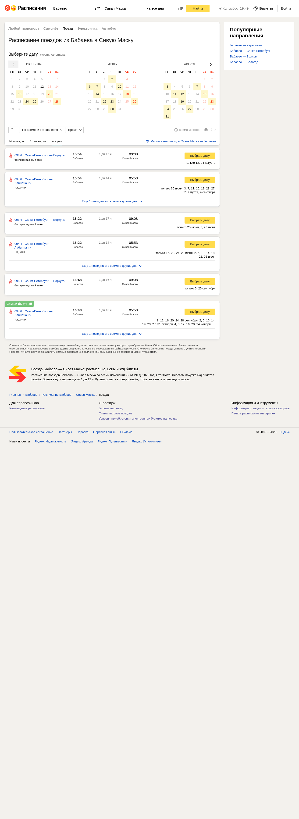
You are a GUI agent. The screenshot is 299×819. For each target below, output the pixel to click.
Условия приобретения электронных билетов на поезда (138, 419)
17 (27, 94)
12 (42, 86)
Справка (83, 433)
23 (19, 101)
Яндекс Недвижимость (51, 442)
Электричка (87, 28)
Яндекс (284, 433)
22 (12, 101)
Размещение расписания (27, 409)
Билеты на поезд (111, 409)
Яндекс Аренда (82, 442)
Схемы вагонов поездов (115, 414)
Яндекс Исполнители (147, 442)
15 (12, 94)
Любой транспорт (23, 28)
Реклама (126, 433)
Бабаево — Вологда (244, 62)
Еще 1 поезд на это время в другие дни (112, 202)
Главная (15, 395)
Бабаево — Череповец (246, 45)
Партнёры (65, 433)
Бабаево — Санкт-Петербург (250, 51)
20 (49, 94)
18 (34, 94)
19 (42, 94)
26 (42, 101)
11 (34, 86)
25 (34, 101)
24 (27, 101)
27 (49, 101)
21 (57, 94)
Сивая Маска (130, 159)
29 (12, 109)
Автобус (109, 28)
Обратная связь (104, 433)
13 (49, 86)
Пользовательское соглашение (31, 433)
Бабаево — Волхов (243, 56)
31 (119, 109)
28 (57, 101)
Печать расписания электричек (253, 414)
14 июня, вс (16, 142)
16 (19, 94)
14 (57, 86)
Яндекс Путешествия (112, 442)
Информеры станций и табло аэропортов (260, 409)
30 (19, 109)
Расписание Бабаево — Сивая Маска (68, 395)
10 (27, 86)
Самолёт (50, 28)
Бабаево (78, 159)
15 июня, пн (38, 142)
